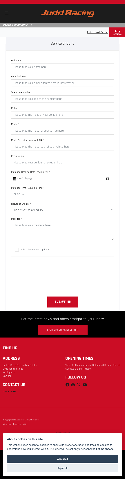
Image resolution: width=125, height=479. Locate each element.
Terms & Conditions (62, 432)
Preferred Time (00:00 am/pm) (27, 188)
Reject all (62, 468)
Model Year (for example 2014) (27, 140)
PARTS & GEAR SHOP (15, 25)
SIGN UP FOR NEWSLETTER (62, 329)
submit (62, 302)
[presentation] (62, 274)
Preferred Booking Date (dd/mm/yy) (30, 172)
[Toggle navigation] (7, 13)
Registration (18, 156)
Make (15, 108)
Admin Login (7, 424)
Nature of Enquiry (21, 204)
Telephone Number (21, 92)
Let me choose (105, 449)
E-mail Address (19, 76)
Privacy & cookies (21, 424)
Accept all (62, 459)
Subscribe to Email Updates (32, 249)
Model (15, 124)
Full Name (17, 60)
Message (16, 219)
